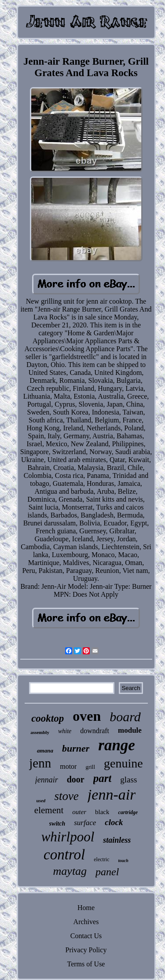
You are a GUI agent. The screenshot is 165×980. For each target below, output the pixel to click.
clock (114, 822)
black (102, 811)
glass (128, 779)
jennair (46, 779)
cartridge (128, 812)
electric (101, 859)
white (64, 731)
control (64, 855)
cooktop (47, 718)
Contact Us (86, 936)
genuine (123, 763)
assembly (39, 732)
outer (79, 811)
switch (57, 823)
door (75, 779)
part (102, 778)
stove (66, 796)
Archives (86, 921)
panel (107, 871)
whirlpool (68, 836)
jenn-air (112, 794)
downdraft (94, 730)
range (116, 745)
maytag (70, 871)
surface (85, 823)
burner (75, 748)
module (130, 730)
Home (86, 907)
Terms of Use (86, 964)
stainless (117, 840)
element (48, 810)
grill (90, 766)
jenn (40, 763)
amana (45, 750)
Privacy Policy (86, 950)
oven (87, 716)
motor (68, 766)
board (125, 716)
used (41, 800)
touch (123, 860)
